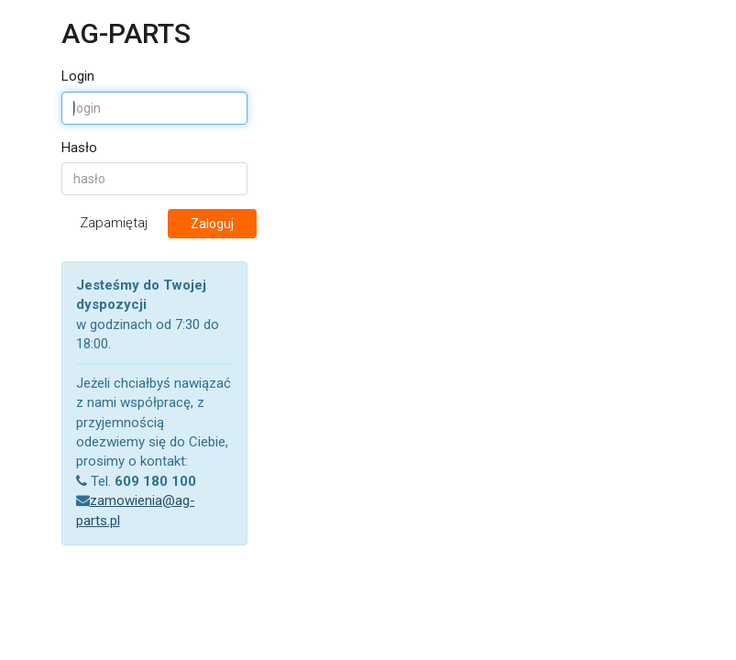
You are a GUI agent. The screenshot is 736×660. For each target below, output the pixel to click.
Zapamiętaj (110, 222)
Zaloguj (212, 223)
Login (77, 76)
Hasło (79, 147)
